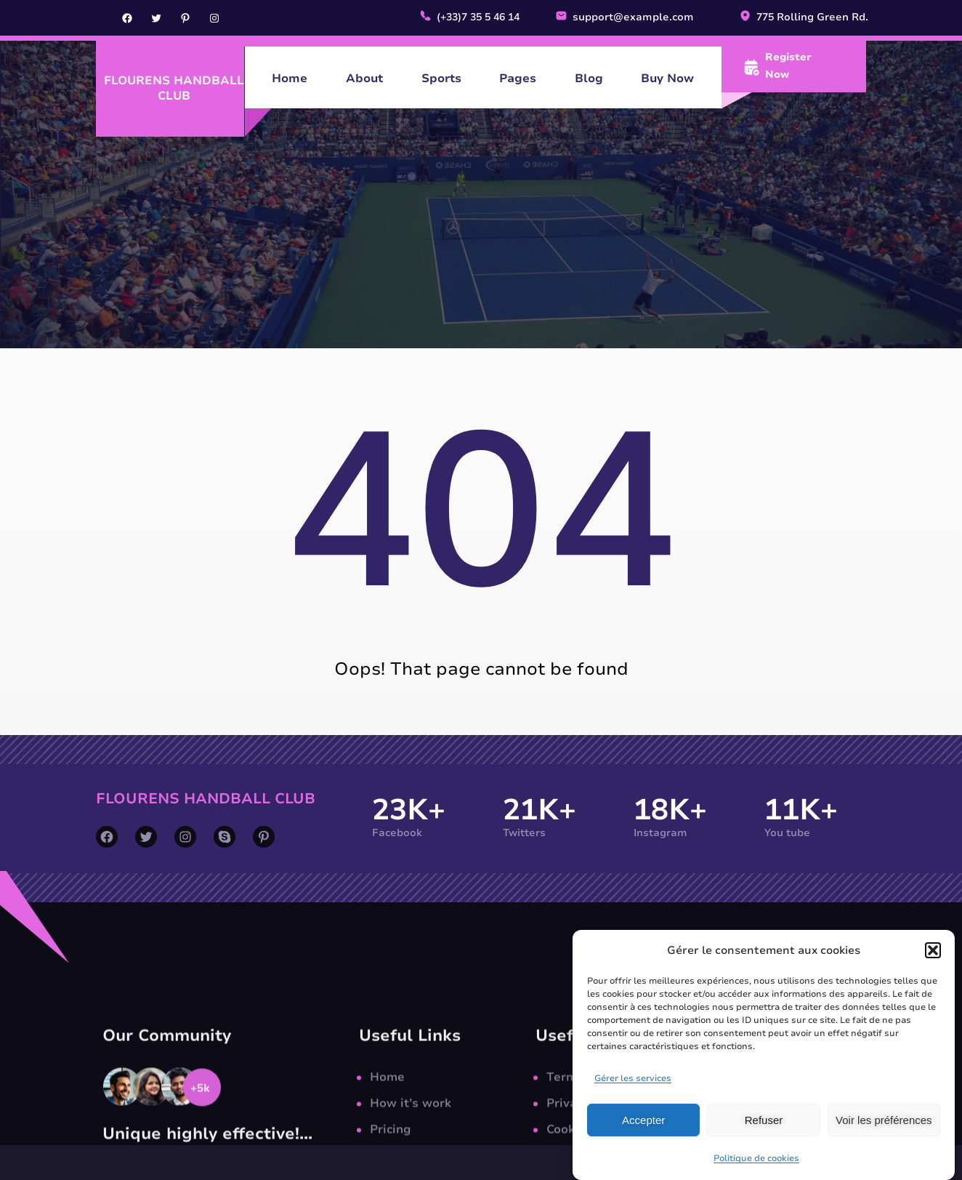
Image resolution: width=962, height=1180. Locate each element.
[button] (933, 967)
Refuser (764, 1137)
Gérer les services (632, 1095)
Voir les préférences (884, 1137)
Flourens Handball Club (174, 88)
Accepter (643, 1137)
